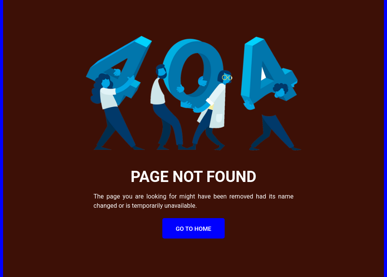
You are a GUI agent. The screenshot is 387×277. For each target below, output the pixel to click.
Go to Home (194, 228)
